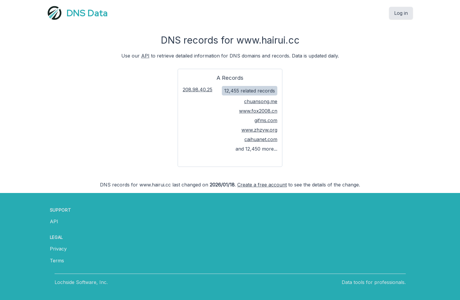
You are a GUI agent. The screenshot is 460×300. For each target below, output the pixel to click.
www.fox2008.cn (258, 111)
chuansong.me (260, 101)
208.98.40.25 (197, 89)
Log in (401, 13)
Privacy (58, 249)
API (145, 56)
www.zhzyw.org (259, 130)
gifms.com (265, 120)
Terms (57, 261)
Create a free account (262, 185)
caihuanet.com (260, 139)
